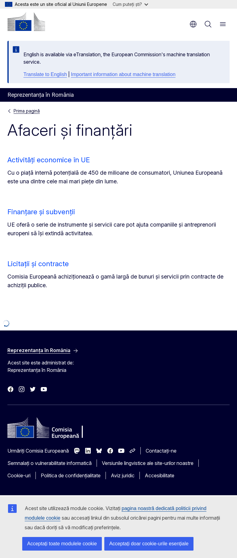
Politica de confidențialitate (71, 475)
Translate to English (45, 74)
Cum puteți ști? (130, 4)
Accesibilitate (159, 475)
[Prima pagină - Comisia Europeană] (26, 21)
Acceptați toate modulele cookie (62, 543)
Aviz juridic (123, 475)
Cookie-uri (19, 475)
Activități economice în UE (48, 160)
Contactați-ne (161, 451)
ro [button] (193, 24)
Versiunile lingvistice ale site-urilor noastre (147, 463)
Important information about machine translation (123, 74)
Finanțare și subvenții (41, 212)
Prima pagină (27, 110)
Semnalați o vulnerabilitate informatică (49, 463)
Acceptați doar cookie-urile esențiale (149, 543)
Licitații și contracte (38, 264)
